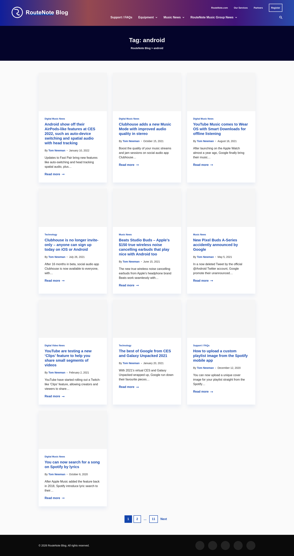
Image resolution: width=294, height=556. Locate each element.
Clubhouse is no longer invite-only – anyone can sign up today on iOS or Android (71, 244)
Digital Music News (55, 118)
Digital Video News (55, 345)
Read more (55, 174)
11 (153, 519)
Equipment (146, 17)
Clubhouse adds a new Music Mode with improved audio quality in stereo (145, 129)
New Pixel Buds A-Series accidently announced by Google (215, 244)
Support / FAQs (121, 17)
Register (275, 8)
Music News (172, 17)
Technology (51, 234)
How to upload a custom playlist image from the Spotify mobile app (220, 355)
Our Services (241, 8)
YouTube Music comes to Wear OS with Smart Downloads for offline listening (220, 129)
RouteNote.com (219, 8)
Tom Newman (56, 150)
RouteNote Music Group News (211, 17)
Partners (258, 8)
